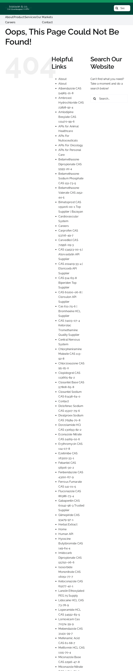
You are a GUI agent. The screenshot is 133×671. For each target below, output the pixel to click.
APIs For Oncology (70, 145)
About (62, 79)
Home (62, 529)
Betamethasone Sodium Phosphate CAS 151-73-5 (70, 178)
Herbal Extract (67, 524)
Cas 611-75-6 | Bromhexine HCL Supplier (69, 311)
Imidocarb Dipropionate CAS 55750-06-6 (70, 557)
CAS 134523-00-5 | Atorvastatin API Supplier (70, 254)
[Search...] (122, 8)
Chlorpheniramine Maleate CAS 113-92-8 (70, 353)
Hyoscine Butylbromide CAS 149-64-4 (70, 543)
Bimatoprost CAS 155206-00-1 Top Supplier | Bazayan (70, 207)
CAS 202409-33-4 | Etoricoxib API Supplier (70, 268)
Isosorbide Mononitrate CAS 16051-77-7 (69, 572)
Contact (63, 401)
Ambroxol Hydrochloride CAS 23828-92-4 (71, 102)
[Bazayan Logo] (18, 6)
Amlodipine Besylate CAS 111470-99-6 (67, 116)
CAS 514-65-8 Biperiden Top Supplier (67, 282)
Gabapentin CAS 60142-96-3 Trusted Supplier (71, 505)
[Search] (117, 8)
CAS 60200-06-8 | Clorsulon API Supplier (70, 297)
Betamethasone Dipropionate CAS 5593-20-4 (70, 164)
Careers (63, 226)
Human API (65, 534)
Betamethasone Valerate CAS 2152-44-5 (70, 192)
